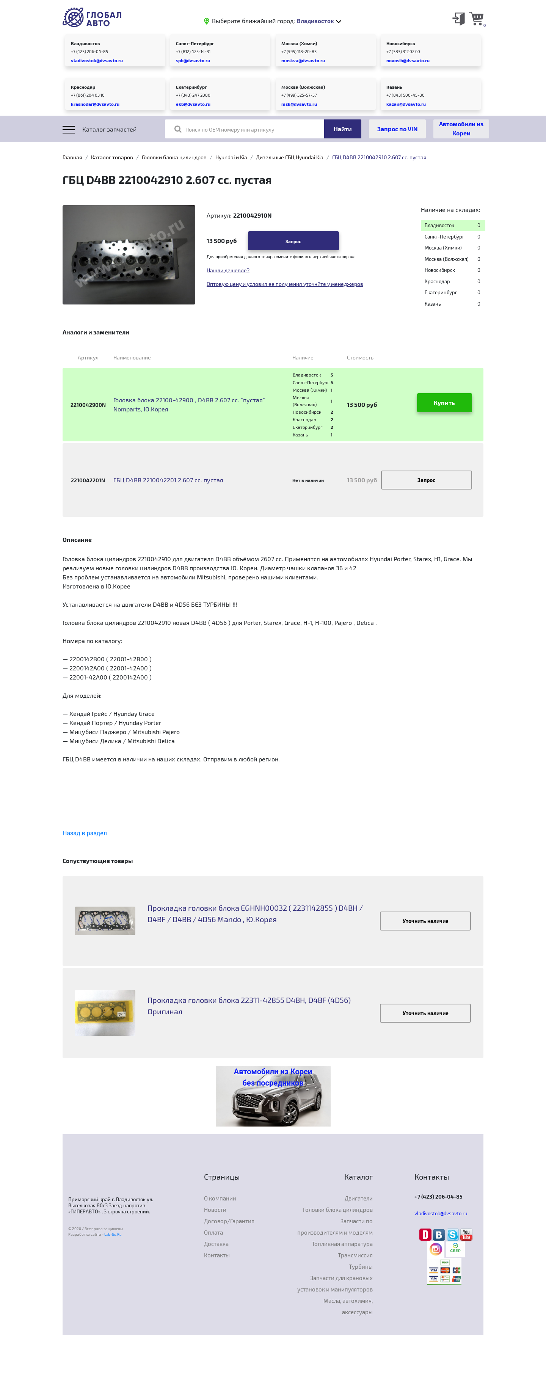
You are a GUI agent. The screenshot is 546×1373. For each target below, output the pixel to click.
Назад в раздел (85, 833)
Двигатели (359, 1198)
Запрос (293, 241)
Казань (394, 86)
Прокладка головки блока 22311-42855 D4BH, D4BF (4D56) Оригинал (249, 1005)
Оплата (213, 1232)
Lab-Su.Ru (113, 1234)
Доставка (216, 1243)
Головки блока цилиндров (174, 157)
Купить (444, 402)
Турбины (361, 1266)
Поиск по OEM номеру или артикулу (224, 129)
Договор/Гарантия (229, 1221)
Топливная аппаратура (342, 1243)
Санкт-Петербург (195, 43)
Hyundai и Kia (231, 157)
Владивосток (85, 43)
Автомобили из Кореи (461, 128)
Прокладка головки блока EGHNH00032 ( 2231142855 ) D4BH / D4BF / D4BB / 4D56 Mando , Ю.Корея (255, 913)
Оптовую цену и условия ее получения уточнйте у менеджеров (285, 284)
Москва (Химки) (299, 43)
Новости (215, 1209)
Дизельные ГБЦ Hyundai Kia (289, 157)
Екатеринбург (191, 86)
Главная (72, 157)
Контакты (217, 1255)
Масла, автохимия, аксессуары (348, 1306)
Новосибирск (400, 43)
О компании (220, 1198)
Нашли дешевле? (228, 270)
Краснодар (83, 86)
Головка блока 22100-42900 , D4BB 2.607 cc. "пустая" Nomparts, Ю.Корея (189, 404)
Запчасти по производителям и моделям (335, 1227)
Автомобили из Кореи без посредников (273, 1077)
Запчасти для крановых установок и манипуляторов (335, 1283)
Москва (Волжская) (303, 86)
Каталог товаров (112, 157)
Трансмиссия (355, 1255)
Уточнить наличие (426, 921)
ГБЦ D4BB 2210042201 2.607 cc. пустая (168, 479)
